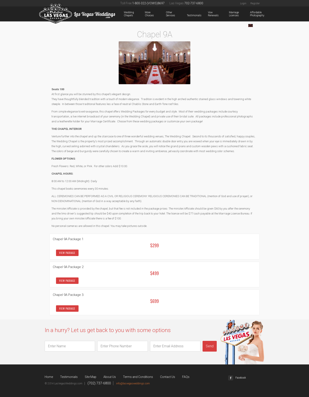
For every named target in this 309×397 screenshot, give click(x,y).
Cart (254, 26)
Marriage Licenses (230, 14)
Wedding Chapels (125, 14)
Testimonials (188, 15)
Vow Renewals (209, 14)
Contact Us (167, 377)
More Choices (146, 14)
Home (49, 377)
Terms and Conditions (138, 377)
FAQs (185, 377)
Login (243, 3)
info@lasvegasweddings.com (133, 383)
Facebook (237, 377)
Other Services (167, 14)
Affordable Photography (251, 14)
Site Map (90, 377)
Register (255, 3)
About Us (109, 377)
